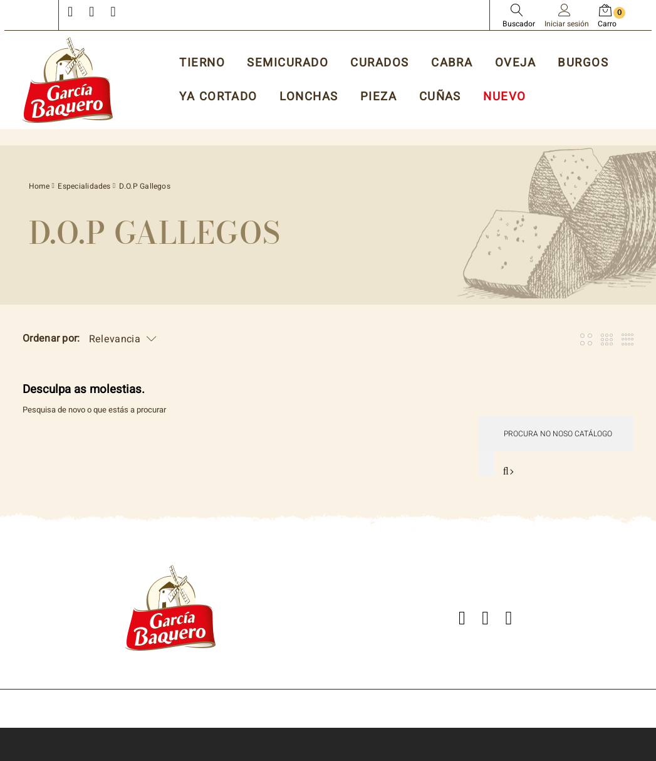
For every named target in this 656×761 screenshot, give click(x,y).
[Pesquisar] (556, 433)
